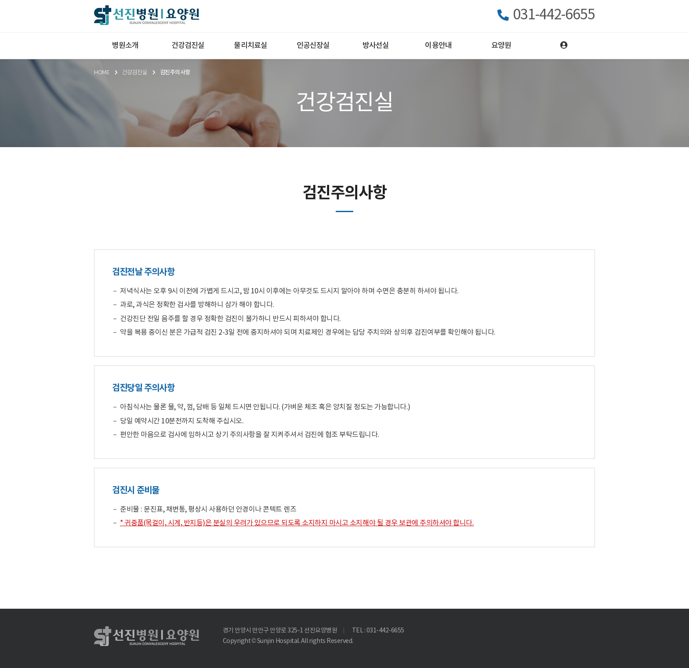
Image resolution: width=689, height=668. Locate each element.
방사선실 (376, 45)
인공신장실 (313, 45)
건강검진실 (188, 45)
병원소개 (125, 45)
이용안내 (438, 45)
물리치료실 (250, 45)
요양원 (501, 45)
